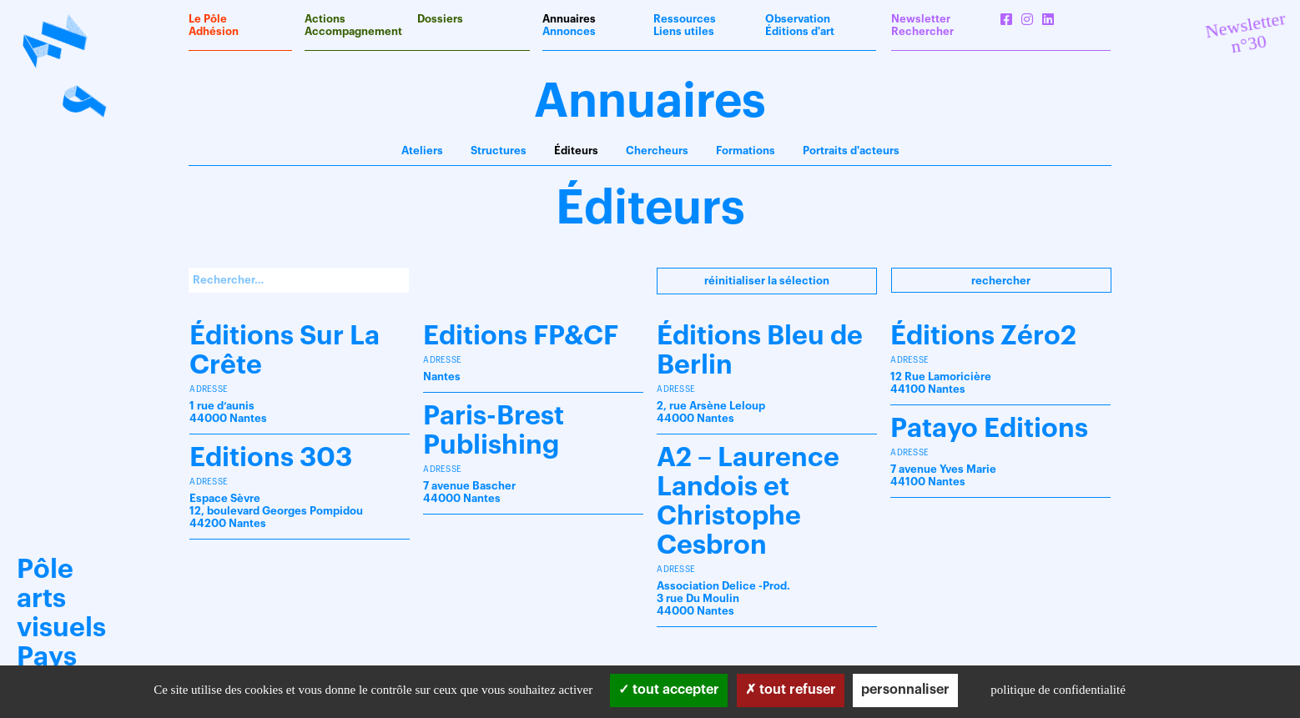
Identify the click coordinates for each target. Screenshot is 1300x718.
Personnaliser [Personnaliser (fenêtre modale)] (905, 689)
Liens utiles (683, 31)
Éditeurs (576, 150)
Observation (797, 18)
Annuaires (569, 18)
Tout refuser (790, 689)
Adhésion (214, 31)
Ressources (684, 18)
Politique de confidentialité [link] (1058, 689)
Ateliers (422, 150)
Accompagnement (353, 31)
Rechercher (1000, 280)
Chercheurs (657, 150)
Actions (325, 18)
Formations (745, 150)
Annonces (569, 31)
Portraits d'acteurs (851, 150)
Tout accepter (668, 689)
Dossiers (440, 18)
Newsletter (920, 18)
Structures (499, 150)
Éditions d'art (799, 31)
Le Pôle (208, 18)
